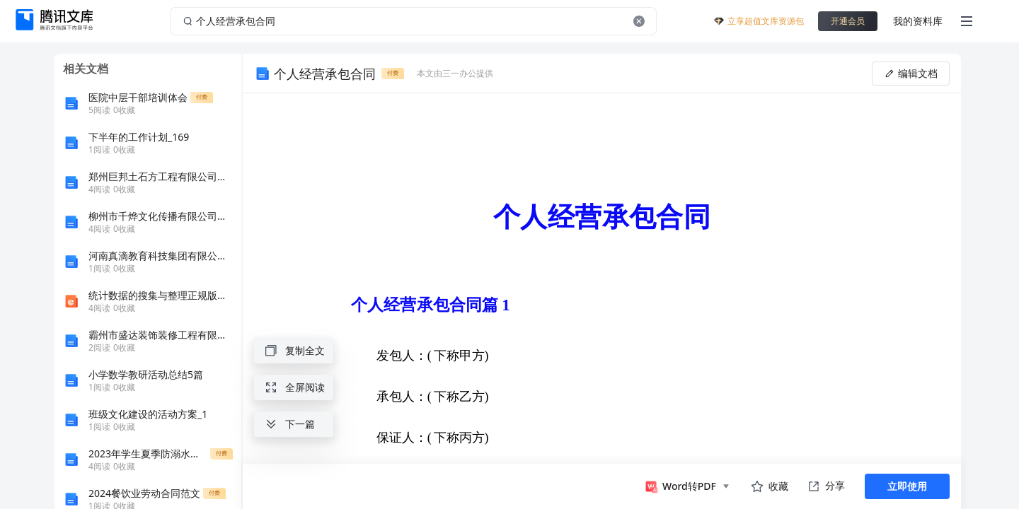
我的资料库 (918, 21)
